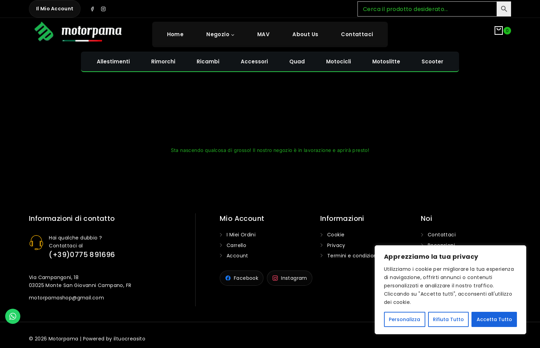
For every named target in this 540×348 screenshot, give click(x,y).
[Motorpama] (78, 33)
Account (237, 255)
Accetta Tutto (494, 319)
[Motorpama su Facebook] (241, 278)
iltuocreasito (129, 338)
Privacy (336, 245)
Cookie (335, 234)
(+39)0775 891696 (82, 254)
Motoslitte (386, 61)
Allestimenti (113, 61)
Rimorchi (163, 61)
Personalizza (404, 319)
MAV (263, 34)
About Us (305, 34)
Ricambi (208, 61)
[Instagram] (103, 9)
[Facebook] (92, 9)
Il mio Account (54, 8)
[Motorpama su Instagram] (289, 278)
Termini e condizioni (352, 255)
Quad (297, 61)
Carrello (236, 245)
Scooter (432, 61)
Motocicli (338, 61)
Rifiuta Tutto (448, 319)
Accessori (254, 61)
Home (175, 34)
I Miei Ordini (241, 234)
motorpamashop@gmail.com (66, 297)
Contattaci (357, 34)
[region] (450, 289)
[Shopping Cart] (503, 34)
